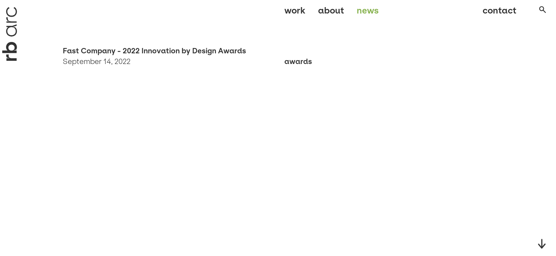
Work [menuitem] (294, 13)
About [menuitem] (331, 13)
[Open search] (536, 14)
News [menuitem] (368, 13)
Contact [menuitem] (492, 13)
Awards (298, 61)
